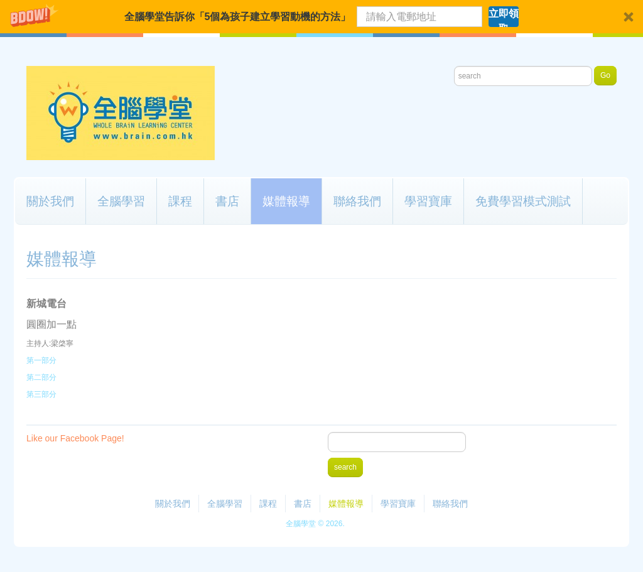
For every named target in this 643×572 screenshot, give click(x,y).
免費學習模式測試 (523, 200)
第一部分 (41, 360)
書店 (227, 200)
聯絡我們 (357, 200)
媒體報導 (286, 200)
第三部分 (41, 394)
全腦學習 (121, 200)
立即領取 (504, 17)
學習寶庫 (428, 200)
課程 (180, 200)
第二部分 (41, 377)
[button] (321, 16)
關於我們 (50, 200)
